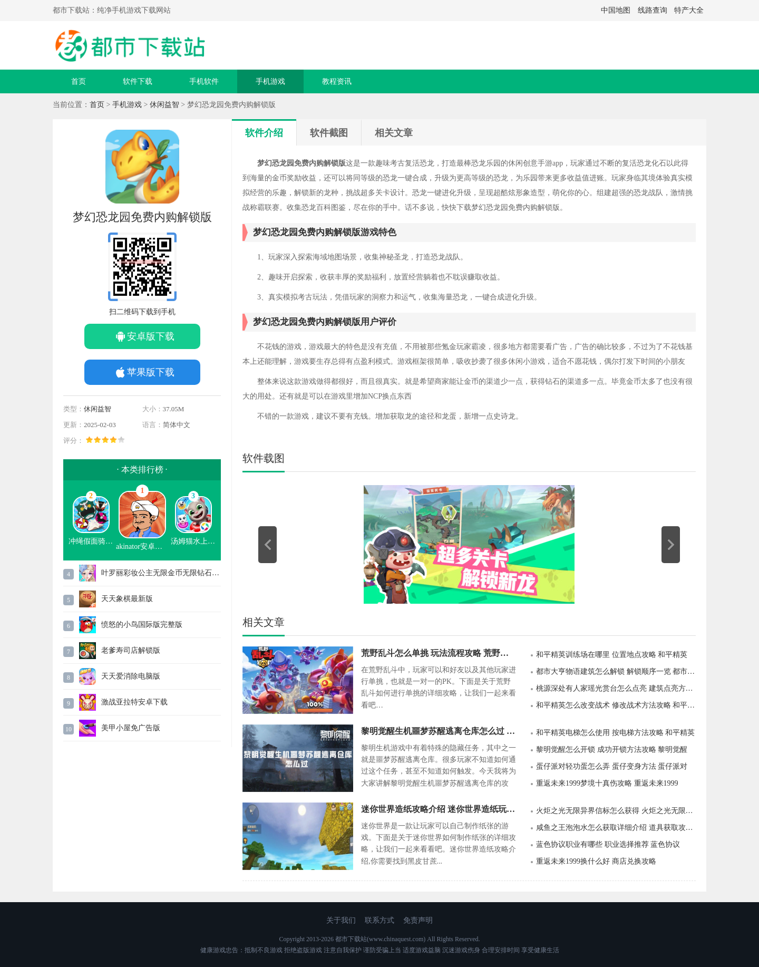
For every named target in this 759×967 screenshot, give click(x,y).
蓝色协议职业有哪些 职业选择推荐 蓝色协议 (608, 844)
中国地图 (615, 10)
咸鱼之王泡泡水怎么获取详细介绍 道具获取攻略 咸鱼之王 (616, 827)
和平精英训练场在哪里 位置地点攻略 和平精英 (611, 655)
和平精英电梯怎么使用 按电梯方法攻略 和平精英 (615, 733)
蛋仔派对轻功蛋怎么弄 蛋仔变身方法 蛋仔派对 (611, 766)
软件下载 (137, 81)
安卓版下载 (150, 336)
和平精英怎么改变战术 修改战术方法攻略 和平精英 (616, 705)
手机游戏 (270, 81)
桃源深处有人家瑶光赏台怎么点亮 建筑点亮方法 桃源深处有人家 (616, 688)
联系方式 (379, 920)
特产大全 (689, 10)
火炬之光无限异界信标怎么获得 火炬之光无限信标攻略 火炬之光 (616, 811)
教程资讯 (337, 81)
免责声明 (418, 920)
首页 (78, 81)
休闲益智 (164, 105)
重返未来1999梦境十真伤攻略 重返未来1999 (607, 783)
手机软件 (204, 81)
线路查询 (652, 10)
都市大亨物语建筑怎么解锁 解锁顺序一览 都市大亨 (616, 671)
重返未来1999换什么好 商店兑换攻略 (596, 861)
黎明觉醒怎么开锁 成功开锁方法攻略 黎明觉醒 (611, 749)
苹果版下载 (150, 372)
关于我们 (341, 920)
